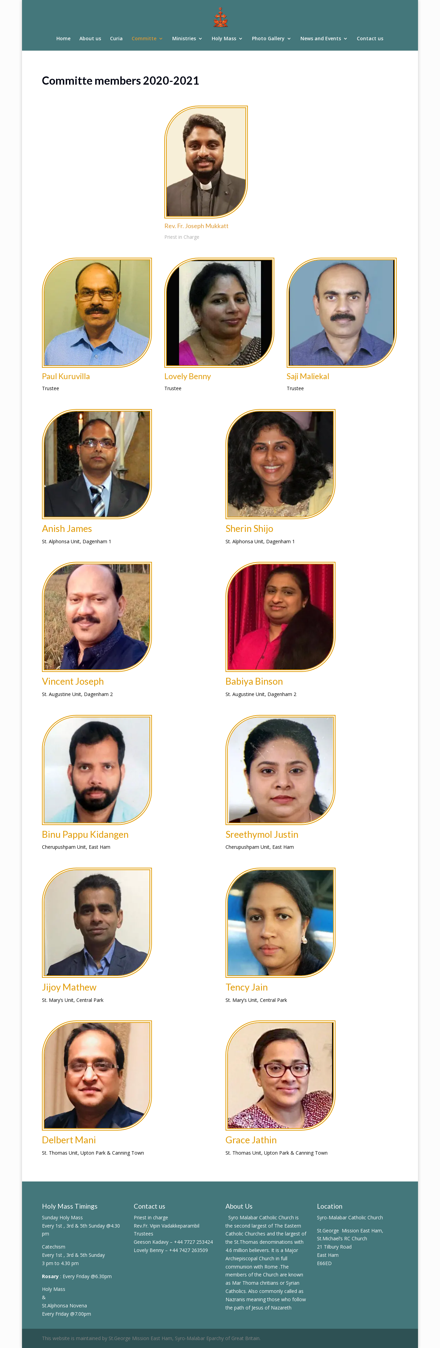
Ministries (184, 39)
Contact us (370, 39)
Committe (144, 39)
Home (63, 39)
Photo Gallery (268, 39)
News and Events (320, 39)
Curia (116, 39)
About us (90, 39)
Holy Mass (224, 39)
